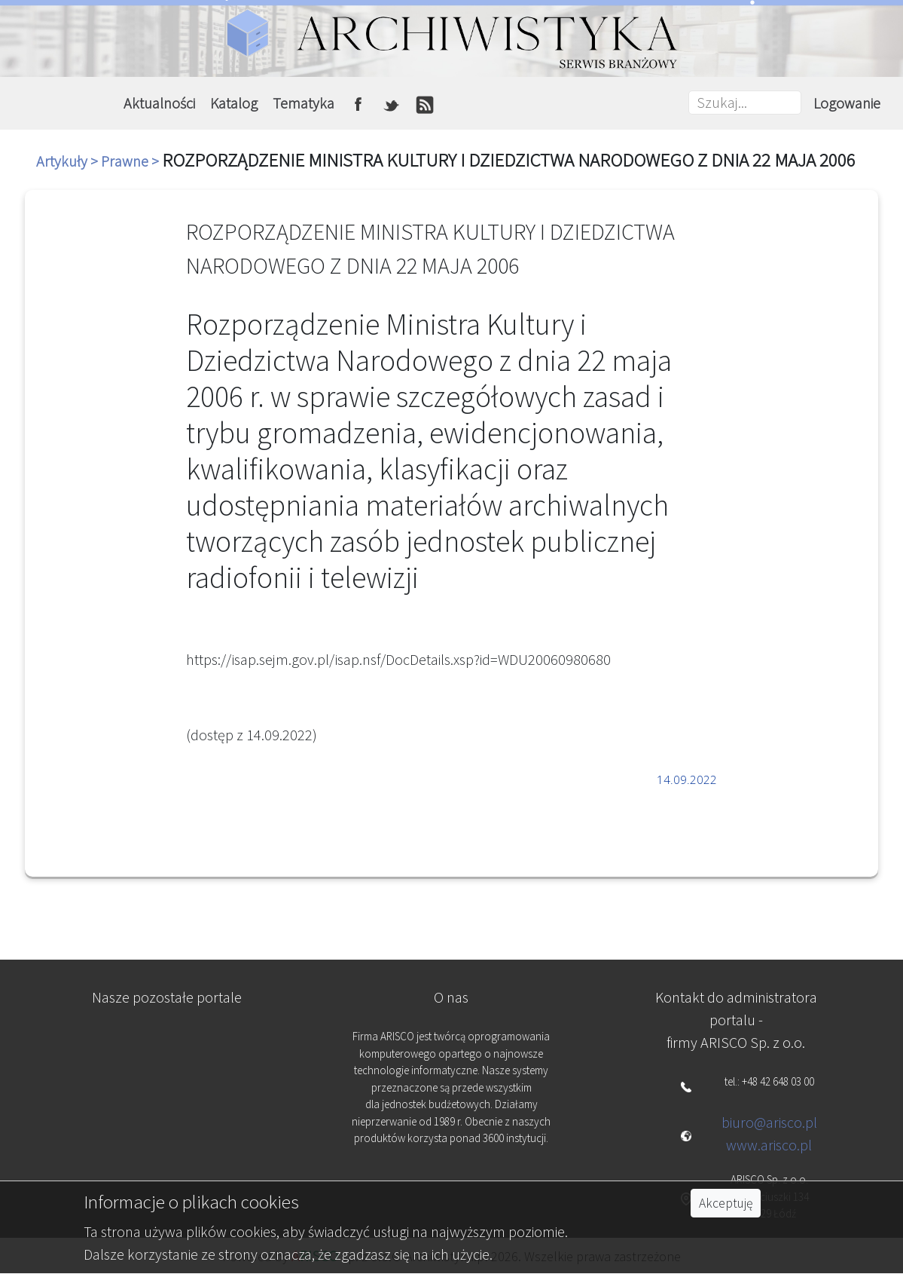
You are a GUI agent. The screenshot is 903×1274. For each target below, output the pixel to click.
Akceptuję (725, 1203)
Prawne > (131, 161)
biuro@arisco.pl (769, 1122)
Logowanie (846, 102)
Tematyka (303, 102)
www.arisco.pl (769, 1144)
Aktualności (159, 102)
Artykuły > (68, 161)
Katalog (234, 102)
